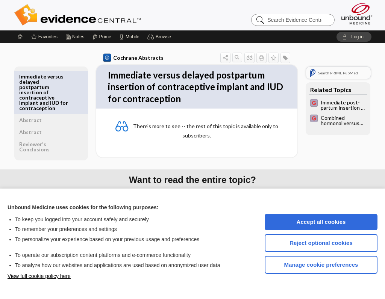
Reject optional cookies (321, 243)
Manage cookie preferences (321, 264)
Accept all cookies (321, 222)
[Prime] (101, 36)
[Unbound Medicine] (356, 14)
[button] (160, 36)
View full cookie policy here (39, 276)
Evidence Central (108, 15)
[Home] (20, 36)
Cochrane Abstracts (132, 57)
